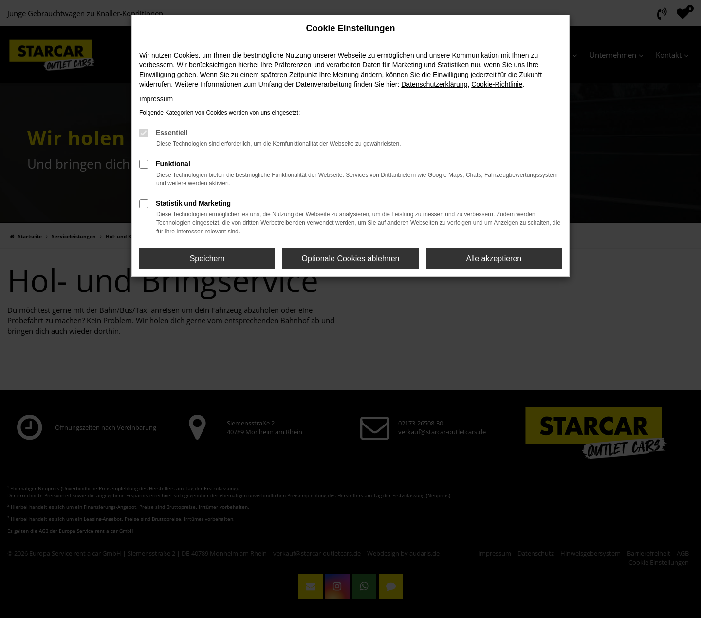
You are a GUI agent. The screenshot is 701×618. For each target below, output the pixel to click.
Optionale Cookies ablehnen (350, 258)
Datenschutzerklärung (434, 84)
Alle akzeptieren (493, 258)
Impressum (156, 99)
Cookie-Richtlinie (496, 84)
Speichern (207, 258)
